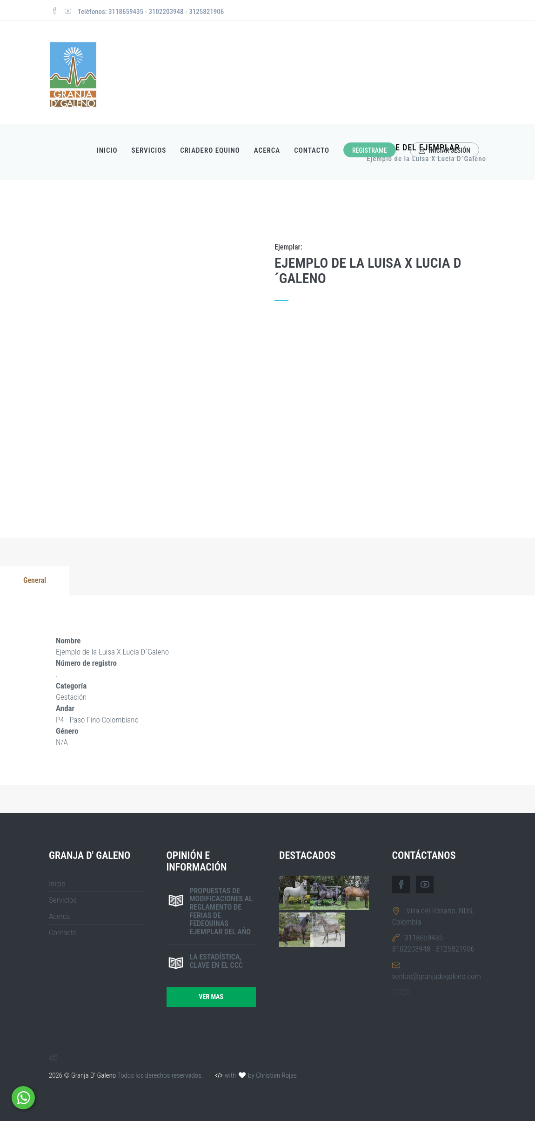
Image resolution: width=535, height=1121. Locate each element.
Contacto (311, 150)
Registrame (369, 150)
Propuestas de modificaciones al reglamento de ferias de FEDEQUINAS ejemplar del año (221, 911)
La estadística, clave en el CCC (216, 961)
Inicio (107, 150)
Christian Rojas (276, 1075)
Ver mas (211, 996)
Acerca (267, 150)
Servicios (149, 150)
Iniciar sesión (444, 150)
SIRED (401, 992)
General (34, 580)
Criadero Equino (210, 150)
